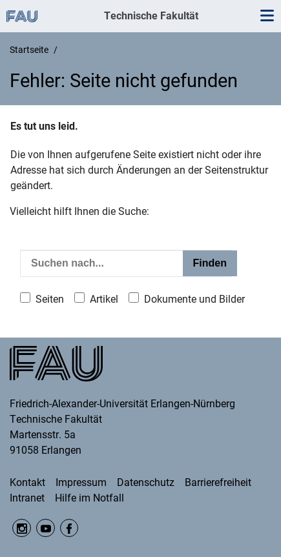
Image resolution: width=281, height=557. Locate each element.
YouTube (45, 528)
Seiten (50, 299)
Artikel (104, 299)
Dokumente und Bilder (194, 299)
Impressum (81, 482)
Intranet (27, 498)
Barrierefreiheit (218, 482)
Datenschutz (145, 482)
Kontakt (27, 482)
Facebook (69, 528)
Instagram (21, 528)
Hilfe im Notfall (89, 498)
